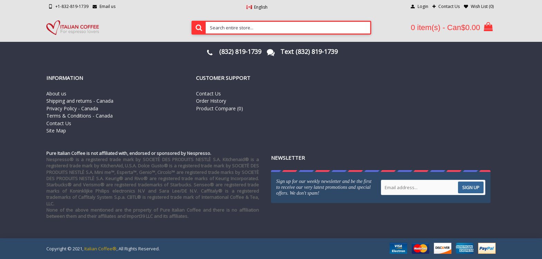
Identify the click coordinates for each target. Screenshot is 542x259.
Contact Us (58, 123)
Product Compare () (219, 108)
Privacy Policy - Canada (72, 108)
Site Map (56, 130)
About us (56, 93)
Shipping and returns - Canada (79, 101)
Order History (211, 101)
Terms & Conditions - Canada (79, 115)
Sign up (470, 187)
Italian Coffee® (100, 249)
